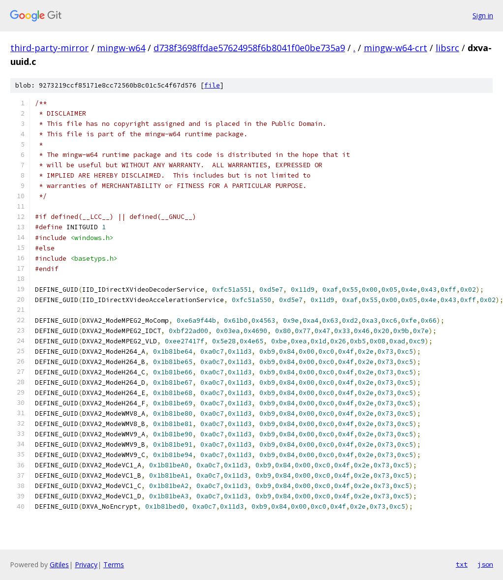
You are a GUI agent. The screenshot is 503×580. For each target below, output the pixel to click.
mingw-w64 (121, 48)
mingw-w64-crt (395, 48)
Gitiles (59, 564)
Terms (113, 564)
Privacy (86, 564)
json (485, 564)
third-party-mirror (49, 48)
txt (462, 564)
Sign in (482, 15)
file (212, 85)
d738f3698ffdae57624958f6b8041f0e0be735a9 (249, 48)
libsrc (447, 48)
